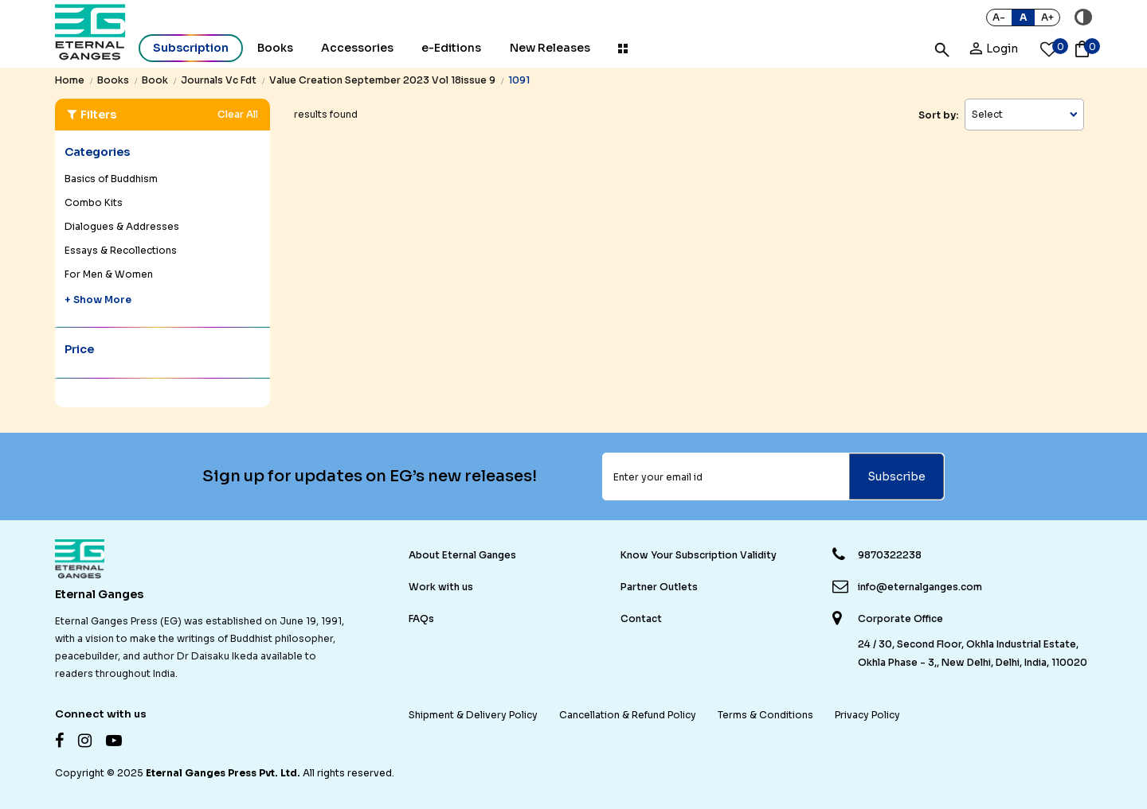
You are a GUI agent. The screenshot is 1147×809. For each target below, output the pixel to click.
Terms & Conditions (765, 715)
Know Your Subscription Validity (698, 555)
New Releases (550, 48)
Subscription (191, 48)
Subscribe (896, 476)
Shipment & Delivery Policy (473, 715)
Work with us (441, 587)
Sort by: (938, 115)
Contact (641, 618)
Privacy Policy (867, 715)
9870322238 (890, 555)
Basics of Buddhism (111, 179)
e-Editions (451, 48)
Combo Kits (94, 202)
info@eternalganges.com (920, 587)
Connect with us (101, 714)
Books (275, 48)
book (155, 80)
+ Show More (98, 299)
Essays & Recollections (121, 250)
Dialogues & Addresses (122, 226)
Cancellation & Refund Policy (627, 715)
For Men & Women (109, 274)
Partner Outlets (659, 587)
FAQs (421, 618)
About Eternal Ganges (462, 555)
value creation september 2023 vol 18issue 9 (382, 80)
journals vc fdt (218, 80)
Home (69, 80)
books (113, 80)
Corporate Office (900, 619)
